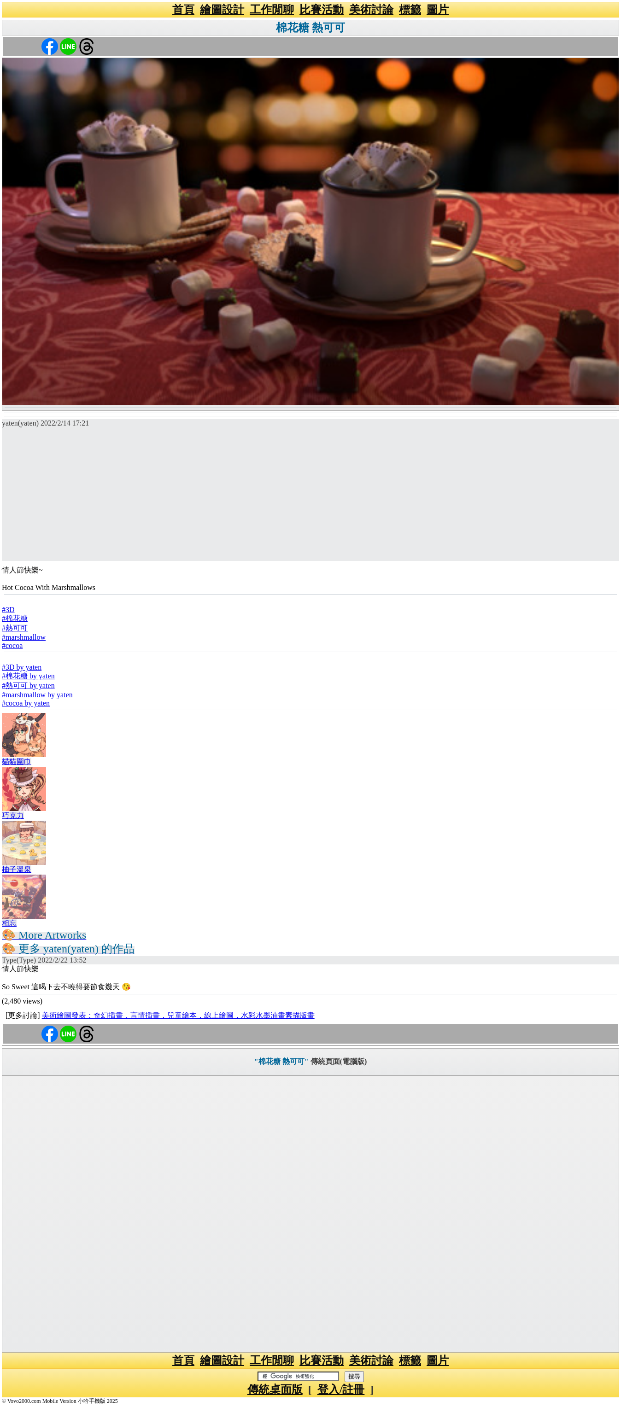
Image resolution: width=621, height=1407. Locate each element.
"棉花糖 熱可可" (281, 1061)
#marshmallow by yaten (37, 695)
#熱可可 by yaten (28, 685)
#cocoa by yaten (26, 703)
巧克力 (13, 815)
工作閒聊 (272, 10)
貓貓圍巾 (16, 761)
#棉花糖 (15, 618)
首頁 (183, 10)
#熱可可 (15, 628)
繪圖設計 (222, 10)
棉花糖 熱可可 (310, 28)
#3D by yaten (21, 667)
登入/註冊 (341, 1389)
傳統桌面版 (275, 1389)
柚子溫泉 (16, 869)
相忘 (9, 923)
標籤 (410, 10)
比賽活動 (321, 10)
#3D (8, 609)
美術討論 (371, 10)
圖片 (438, 10)
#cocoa (12, 645)
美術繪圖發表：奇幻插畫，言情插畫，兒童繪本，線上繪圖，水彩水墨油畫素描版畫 (178, 1015)
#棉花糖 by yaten (28, 676)
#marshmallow (24, 637)
